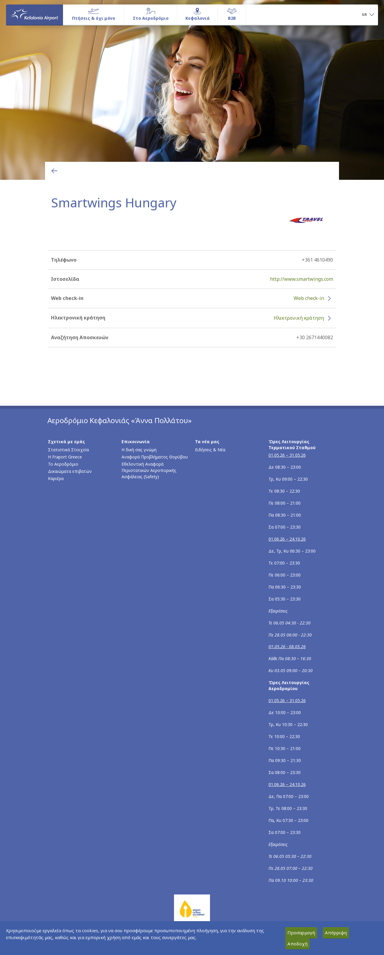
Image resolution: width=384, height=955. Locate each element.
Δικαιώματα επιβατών (70, 471)
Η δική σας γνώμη (139, 449)
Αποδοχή (297, 944)
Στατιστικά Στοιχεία (68, 449)
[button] (368, 14)
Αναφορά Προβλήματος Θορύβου (155, 457)
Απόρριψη (336, 933)
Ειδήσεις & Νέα (210, 449)
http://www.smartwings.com (301, 279)
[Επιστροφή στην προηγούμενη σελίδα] (54, 171)
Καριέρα (56, 478)
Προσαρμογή (301, 933)
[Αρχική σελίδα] (34, 14)
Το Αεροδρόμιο (63, 464)
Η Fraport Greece (65, 457)
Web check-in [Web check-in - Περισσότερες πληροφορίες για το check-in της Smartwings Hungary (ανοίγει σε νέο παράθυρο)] (309, 298)
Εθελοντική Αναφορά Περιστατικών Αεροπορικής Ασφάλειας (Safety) (149, 470)
